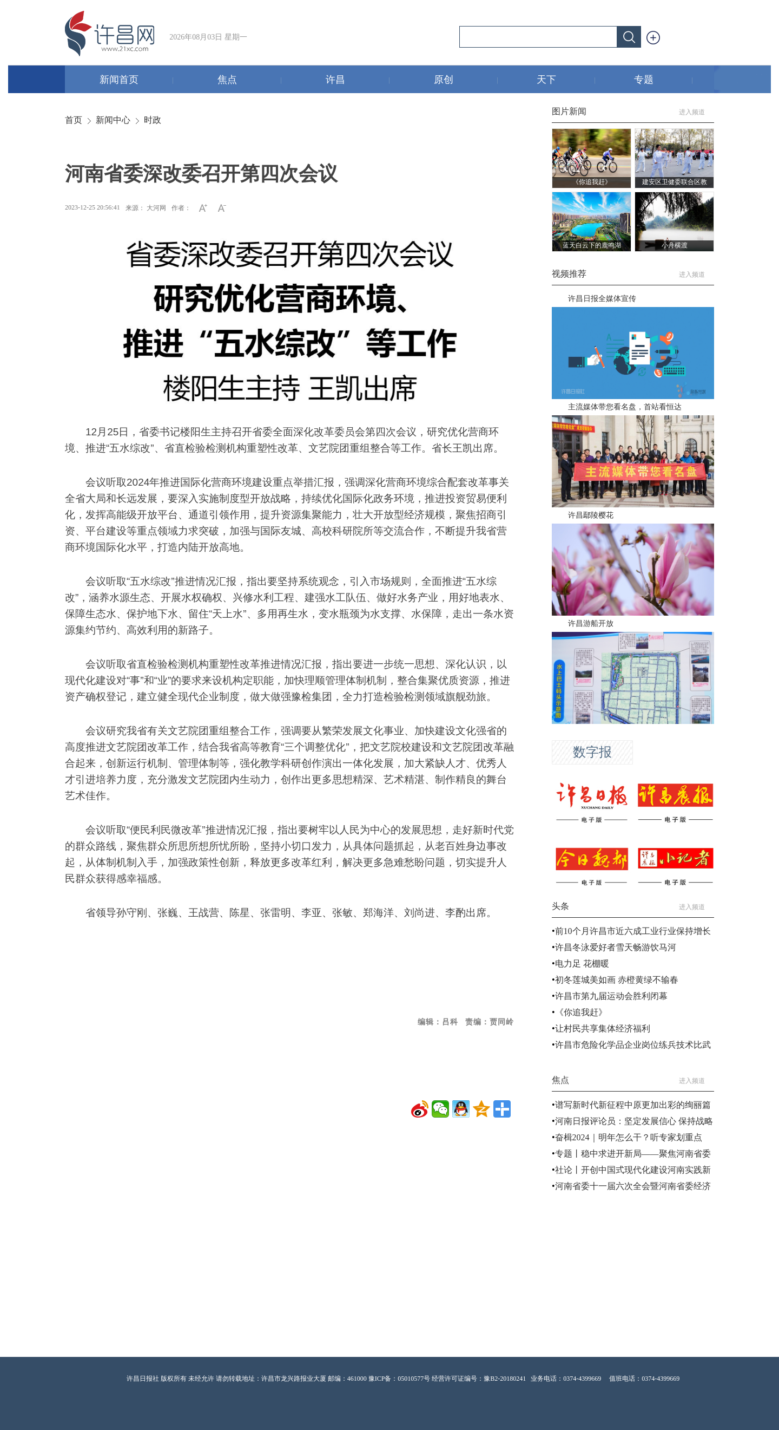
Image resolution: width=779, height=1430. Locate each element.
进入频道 (696, 112)
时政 (152, 120)
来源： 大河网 (146, 208)
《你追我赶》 (581, 1012)
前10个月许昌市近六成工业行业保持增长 (633, 931)
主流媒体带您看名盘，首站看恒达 (625, 407)
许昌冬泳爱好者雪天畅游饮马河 (615, 947)
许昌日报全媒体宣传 (602, 299)
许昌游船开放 (590, 623)
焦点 (249, 80)
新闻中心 (113, 120)
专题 (663, 80)
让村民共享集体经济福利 (602, 1028)
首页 (73, 120)
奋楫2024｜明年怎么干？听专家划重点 (628, 1137)
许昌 (358, 80)
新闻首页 (137, 80)
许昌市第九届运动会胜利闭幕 (611, 996)
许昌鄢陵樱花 (590, 515)
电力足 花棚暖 (582, 963)
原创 (466, 80)
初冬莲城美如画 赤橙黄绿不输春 (616, 979)
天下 (566, 80)
